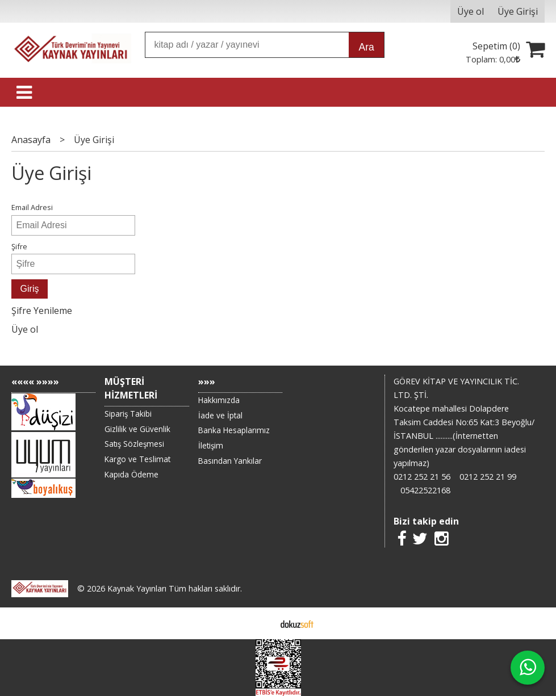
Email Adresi (32, 207)
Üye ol (24, 329)
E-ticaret (260, 623)
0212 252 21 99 (487, 476)
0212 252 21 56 (422, 476)
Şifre (19, 246)
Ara (366, 47)
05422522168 (425, 490)
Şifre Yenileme (41, 310)
